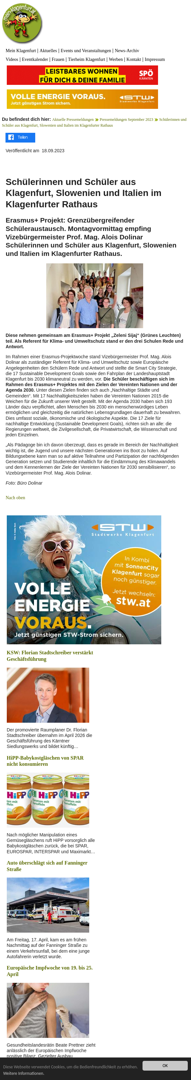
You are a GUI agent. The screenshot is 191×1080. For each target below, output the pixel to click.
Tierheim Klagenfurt (86, 59)
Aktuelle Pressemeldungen (72, 119)
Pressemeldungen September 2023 (126, 119)
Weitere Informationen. (41, 1073)
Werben (116, 59)
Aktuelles (48, 50)
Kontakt (133, 59)
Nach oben (15, 497)
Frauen (58, 59)
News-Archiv (127, 50)
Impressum (155, 59)
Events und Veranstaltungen (86, 50)
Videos (11, 59)
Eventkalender (35, 59)
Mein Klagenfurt (20, 50)
